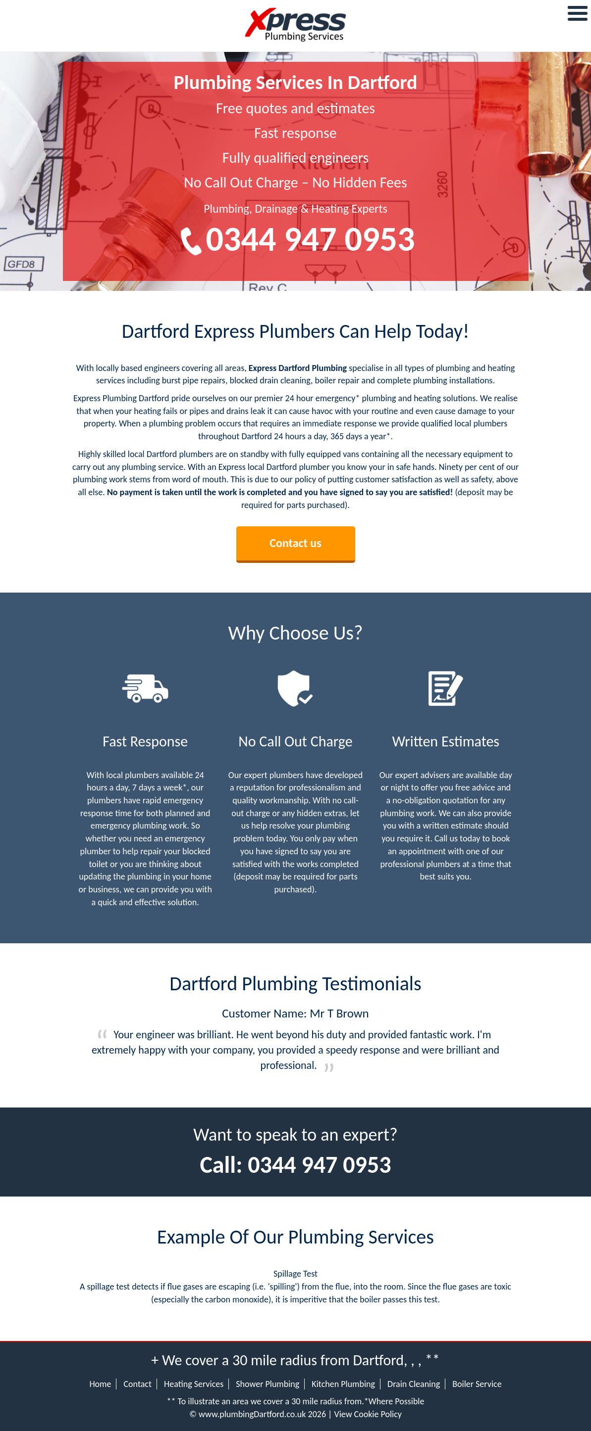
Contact (138, 1384)
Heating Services (193, 1384)
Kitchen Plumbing (343, 1384)
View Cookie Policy (368, 1414)
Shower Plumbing (267, 1384)
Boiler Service (476, 1384)
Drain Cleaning (413, 1384)
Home (100, 1384)
